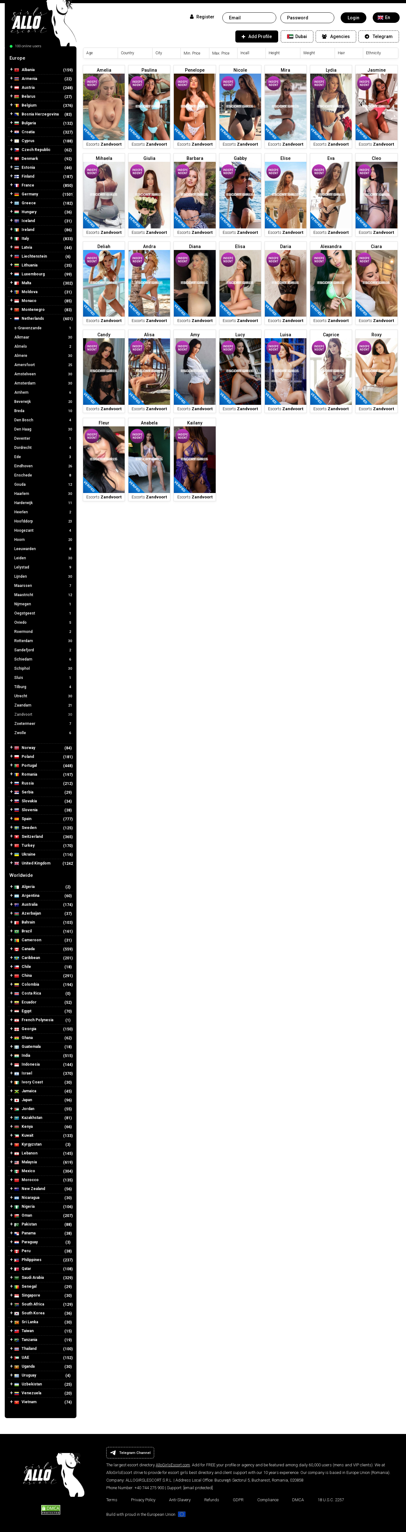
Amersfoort (43, 365)
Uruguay (25, 1375)
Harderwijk (43, 503)
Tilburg (43, 687)
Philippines (28, 1260)
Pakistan (25, 1224)
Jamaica (25, 1091)
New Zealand (29, 1189)
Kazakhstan (28, 1117)
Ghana (23, 1038)
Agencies (336, 36)
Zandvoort (43, 714)
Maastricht (43, 595)
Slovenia (25, 810)
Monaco (25, 301)
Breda (43, 411)
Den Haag (43, 429)
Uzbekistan (28, 1384)
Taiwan (24, 1331)
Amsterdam (43, 383)
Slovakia (25, 801)
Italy (21, 238)
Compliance (267, 1499)
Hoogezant (43, 530)
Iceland (24, 221)
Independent (92, 83)
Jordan (24, 1109)
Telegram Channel (130, 1453)
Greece (25, 203)
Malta (22, 283)
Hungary (25, 212)
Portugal (25, 765)
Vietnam (25, 1402)
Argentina (26, 895)
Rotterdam (43, 641)
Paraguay (26, 1242)
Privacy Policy (143, 1499)
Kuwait (23, 1135)
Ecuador (25, 1002)
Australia (25, 904)
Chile (22, 966)
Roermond (43, 631)
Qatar (22, 1268)
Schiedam (43, 659)
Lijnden (43, 576)
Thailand (25, 1348)
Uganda (24, 1366)
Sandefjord (43, 650)
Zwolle (43, 733)
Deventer (43, 438)
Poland (24, 756)
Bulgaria (25, 123)
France (24, 185)
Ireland (24, 229)
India (22, 1055)
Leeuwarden (43, 549)
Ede (43, 457)
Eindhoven (43, 466)
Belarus (25, 96)
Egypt (22, 1011)
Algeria (24, 886)
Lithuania (25, 265)
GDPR (238, 1499)
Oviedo (43, 622)
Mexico (24, 1171)
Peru (22, 1251)
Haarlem (43, 493)
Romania (25, 774)
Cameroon (27, 940)
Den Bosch (43, 420)
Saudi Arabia (29, 1277)
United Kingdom (32, 863)
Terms (111, 1499)
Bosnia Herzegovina (36, 114)
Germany (26, 194)
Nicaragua (26, 1197)
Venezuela (27, 1393)
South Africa (29, 1304)
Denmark (26, 158)
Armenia (25, 78)
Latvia (23, 247)
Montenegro (29, 309)
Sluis (43, 677)
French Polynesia (33, 1020)
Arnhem (43, 392)
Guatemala (27, 1046)
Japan (23, 1100)
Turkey (24, 845)
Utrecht (43, 696)
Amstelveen (43, 374)
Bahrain (24, 922)
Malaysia (25, 1162)
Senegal (25, 1286)
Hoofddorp (43, 521)
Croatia (24, 132)
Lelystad (43, 567)
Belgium (25, 105)
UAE (21, 1357)
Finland (24, 176)
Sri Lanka (26, 1322)
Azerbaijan (27, 913)
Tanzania (25, 1340)
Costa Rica (27, 993)
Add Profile (257, 36)
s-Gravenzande (43, 328)
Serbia (23, 792)
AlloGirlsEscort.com (173, 1465)
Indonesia (27, 1064)
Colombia (26, 984)
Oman (23, 1215)
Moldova (25, 292)
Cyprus (24, 141)
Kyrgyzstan (28, 1144)
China (23, 975)
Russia (24, 783)
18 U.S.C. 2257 (331, 1499)
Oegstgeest (43, 613)
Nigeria (24, 1206)
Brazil (23, 931)
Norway (24, 748)
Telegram (379, 36)
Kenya (23, 1126)
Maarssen (43, 585)
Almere (43, 355)
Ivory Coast (28, 1082)
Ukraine (25, 854)
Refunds (211, 1499)
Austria (24, 87)
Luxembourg (29, 274)
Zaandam (43, 705)
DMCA (298, 1499)
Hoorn (43, 539)
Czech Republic (32, 150)
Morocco (26, 1180)
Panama (25, 1233)
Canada (24, 949)
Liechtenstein (30, 256)
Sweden (25, 827)
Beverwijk (43, 401)
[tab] (40, 58)
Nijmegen (43, 604)
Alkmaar (43, 337)
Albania (24, 70)
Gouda (43, 484)
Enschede (43, 475)
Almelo (43, 346)
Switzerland (28, 836)
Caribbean (27, 958)
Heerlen (43, 512)
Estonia (24, 167)
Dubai (297, 36)
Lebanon (25, 1153)
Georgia (25, 1029)
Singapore (27, 1295)
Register (202, 17)
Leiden (43, 558)
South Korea (29, 1313)
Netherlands (29, 318)
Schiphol (43, 668)
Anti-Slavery (180, 1499)
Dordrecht (43, 447)
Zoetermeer (43, 723)
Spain (22, 819)
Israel (23, 1073)
